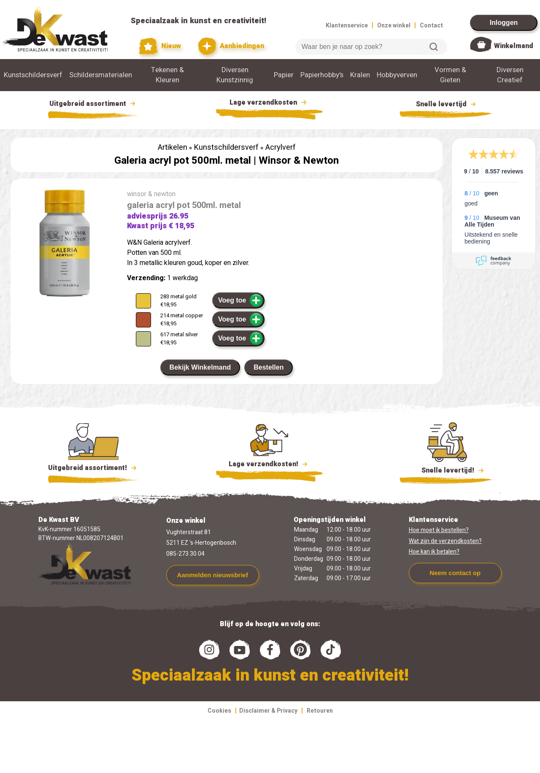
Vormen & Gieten (450, 75)
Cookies (219, 710)
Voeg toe (240, 300)
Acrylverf (280, 147)
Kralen (360, 75)
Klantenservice (347, 25)
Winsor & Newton (299, 160)
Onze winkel (393, 25)
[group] (65, 244)
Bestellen (269, 367)
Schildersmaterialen (100, 75)
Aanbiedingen (231, 46)
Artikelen (172, 147)
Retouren (320, 710)
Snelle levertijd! (447, 469)
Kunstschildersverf (33, 75)
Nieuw (160, 46)
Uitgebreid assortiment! (93, 468)
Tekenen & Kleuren (167, 75)
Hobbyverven (397, 75)
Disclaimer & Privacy (268, 710)
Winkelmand (513, 46)
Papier (284, 75)
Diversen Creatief (510, 75)
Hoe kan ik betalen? (434, 551)
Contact (431, 25)
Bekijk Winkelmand (200, 367)
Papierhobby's (321, 75)
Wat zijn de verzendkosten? (445, 541)
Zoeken (433, 46)
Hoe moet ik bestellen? (439, 530)
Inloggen (504, 22)
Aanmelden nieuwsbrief (212, 574)
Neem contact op (455, 572)
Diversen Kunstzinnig (234, 75)
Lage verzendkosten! (269, 465)
